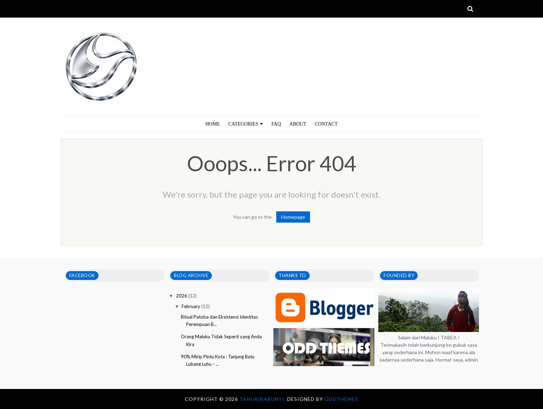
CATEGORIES (245, 124)
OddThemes (341, 399)
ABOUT (297, 124)
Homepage (293, 217)
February (191, 306)
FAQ (276, 124)
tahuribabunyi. (263, 399)
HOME (213, 124)
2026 (182, 296)
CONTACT (326, 124)
